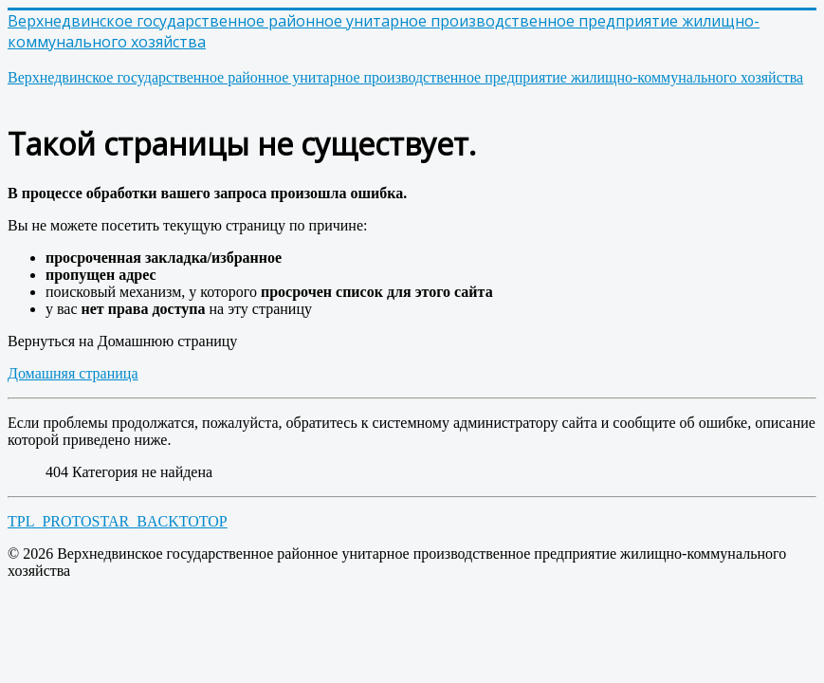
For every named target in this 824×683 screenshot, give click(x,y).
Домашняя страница (73, 373)
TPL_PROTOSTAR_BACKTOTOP (118, 521)
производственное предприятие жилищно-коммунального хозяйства (405, 77)
